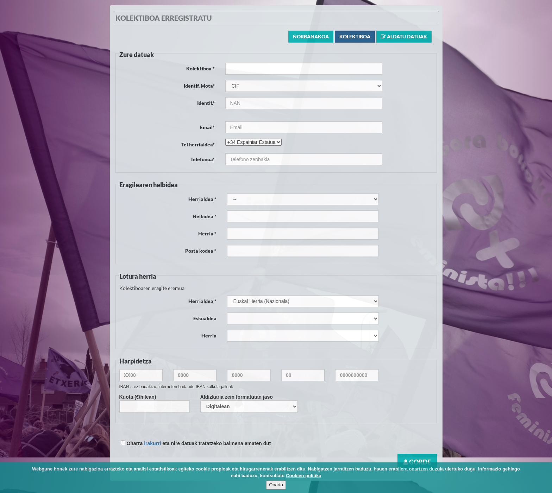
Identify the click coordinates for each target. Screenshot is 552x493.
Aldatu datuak (404, 36)
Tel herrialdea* (198, 144)
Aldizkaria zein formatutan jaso (249, 403)
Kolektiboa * (200, 68)
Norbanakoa (311, 36)
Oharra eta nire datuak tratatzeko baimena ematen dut (196, 443)
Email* (207, 127)
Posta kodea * (201, 251)
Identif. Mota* (199, 86)
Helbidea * (205, 216)
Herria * (207, 233)
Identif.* (206, 103)
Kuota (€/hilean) (154, 403)
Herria (209, 336)
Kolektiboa (354, 36)
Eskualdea (205, 318)
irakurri (152, 443)
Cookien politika (303, 475)
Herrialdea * (202, 199)
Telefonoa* (202, 159)
